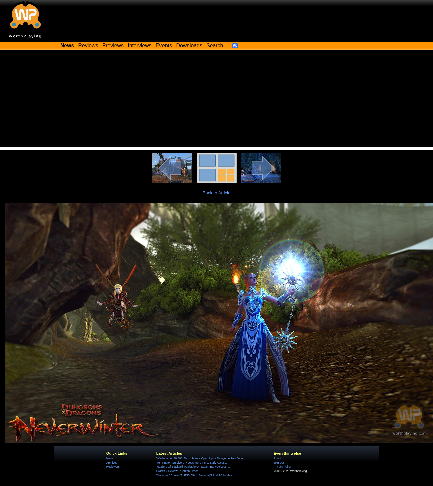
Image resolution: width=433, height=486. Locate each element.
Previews (113, 45)
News (109, 458)
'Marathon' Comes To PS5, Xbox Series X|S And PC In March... (196, 475)
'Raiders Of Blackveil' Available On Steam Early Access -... (193, 466)
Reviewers (113, 466)
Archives (111, 462)
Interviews (139, 45)
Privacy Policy (282, 466)
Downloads (189, 45)
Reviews (88, 45)
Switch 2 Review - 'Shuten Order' (177, 471)
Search (214, 45)
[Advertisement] (217, 100)
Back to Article (217, 192)
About (277, 458)
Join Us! (279, 462)
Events (164, 45)
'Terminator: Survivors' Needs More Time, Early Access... (192, 462)
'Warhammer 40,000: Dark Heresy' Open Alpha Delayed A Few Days (199, 458)
